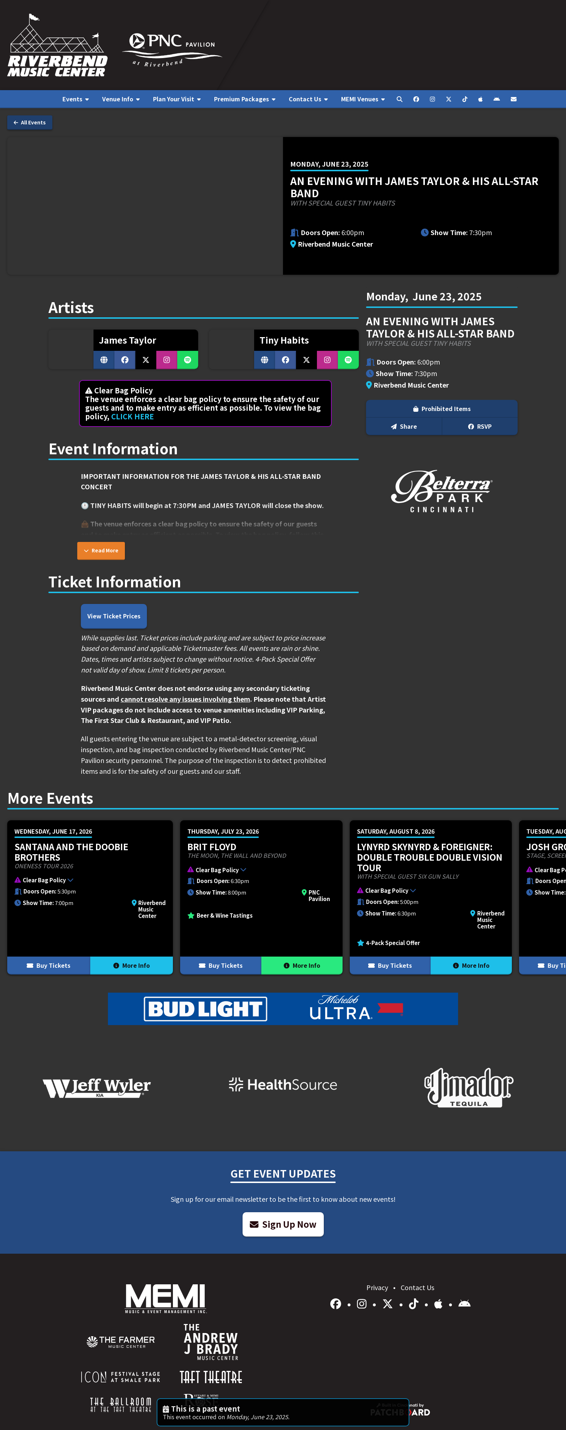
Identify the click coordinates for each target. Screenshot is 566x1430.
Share (404, 426)
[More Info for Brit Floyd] (261, 897)
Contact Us (417, 1287)
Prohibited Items (442, 408)
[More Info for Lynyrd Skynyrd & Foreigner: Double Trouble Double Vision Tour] (431, 897)
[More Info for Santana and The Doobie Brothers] (90, 897)
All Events (30, 122)
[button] (86, 881)
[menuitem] (75, 99)
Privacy (377, 1287)
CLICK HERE (132, 416)
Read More (101, 550)
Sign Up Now (283, 1224)
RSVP (480, 426)
